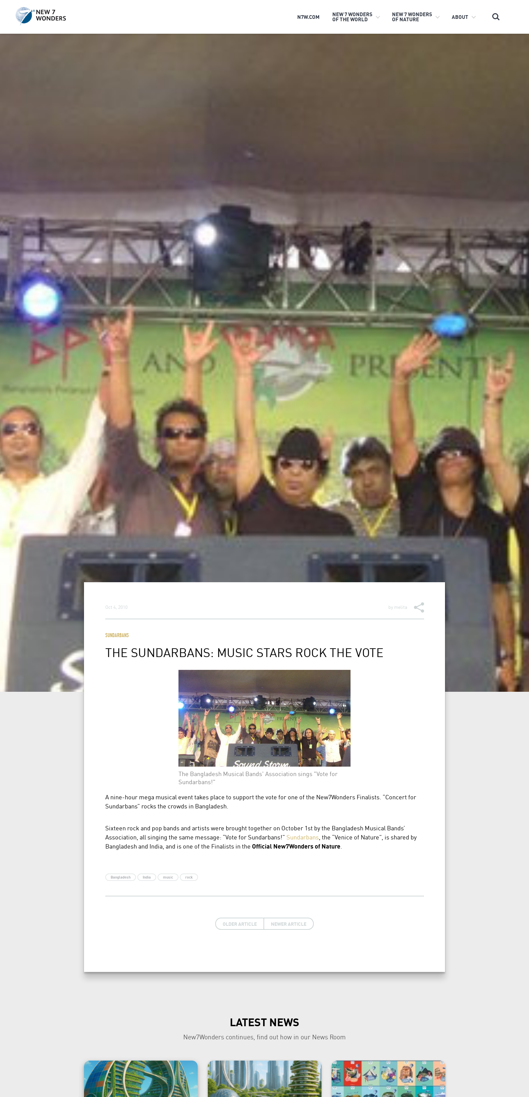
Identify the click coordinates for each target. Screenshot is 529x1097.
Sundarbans (117, 636)
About (460, 16)
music (168, 877)
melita (400, 607)
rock (189, 877)
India (147, 877)
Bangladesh (121, 877)
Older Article (240, 924)
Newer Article (288, 924)
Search (496, 16)
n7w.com (308, 16)
